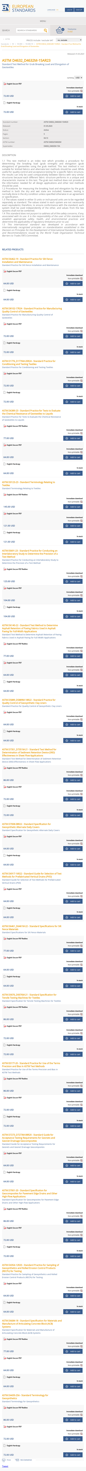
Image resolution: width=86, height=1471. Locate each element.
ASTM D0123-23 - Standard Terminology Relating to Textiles (28, 485)
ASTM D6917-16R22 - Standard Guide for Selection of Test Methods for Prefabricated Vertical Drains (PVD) (31, 878)
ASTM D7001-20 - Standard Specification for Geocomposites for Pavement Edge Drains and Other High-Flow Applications (30, 1196)
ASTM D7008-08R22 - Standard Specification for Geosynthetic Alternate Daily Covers (31, 827)
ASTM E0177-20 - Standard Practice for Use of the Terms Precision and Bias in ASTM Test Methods (31, 1068)
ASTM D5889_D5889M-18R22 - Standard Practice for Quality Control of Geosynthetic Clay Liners (32, 702)
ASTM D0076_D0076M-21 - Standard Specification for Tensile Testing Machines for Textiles (31, 997)
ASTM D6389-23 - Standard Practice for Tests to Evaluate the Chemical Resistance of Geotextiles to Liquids (31, 415)
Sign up (79, 10)
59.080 (19, 44)
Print (9, 1460)
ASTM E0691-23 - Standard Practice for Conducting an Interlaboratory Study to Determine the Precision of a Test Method (30, 556)
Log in (69, 10)
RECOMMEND (26, 1460)
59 (13, 44)
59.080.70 (29, 44)
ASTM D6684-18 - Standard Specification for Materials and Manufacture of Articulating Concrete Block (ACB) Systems (32, 1326)
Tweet (5, 1466)
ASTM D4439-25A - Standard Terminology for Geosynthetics (25, 1398)
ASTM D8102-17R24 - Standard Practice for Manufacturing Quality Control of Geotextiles (32, 313)
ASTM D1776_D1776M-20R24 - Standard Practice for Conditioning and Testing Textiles (29, 364)
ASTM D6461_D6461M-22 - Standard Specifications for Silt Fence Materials (31, 929)
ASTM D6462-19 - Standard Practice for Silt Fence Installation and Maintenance (30, 261)
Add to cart (75, 96)
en (57, 10)
